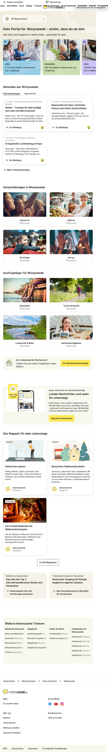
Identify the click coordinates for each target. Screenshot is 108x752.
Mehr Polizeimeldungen (16, 169)
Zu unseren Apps (10, 703)
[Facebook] (50, 704)
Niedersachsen (26, 681)
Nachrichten (30, 93)
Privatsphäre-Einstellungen (54, 748)
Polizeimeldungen (11, 93)
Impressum (33, 748)
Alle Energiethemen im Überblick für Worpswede (70, 592)
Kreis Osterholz (47, 681)
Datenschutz (17, 748)
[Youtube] (56, 704)
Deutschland (9, 681)
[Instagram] (62, 704)
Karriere (6, 717)
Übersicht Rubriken (12, 733)
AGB (5, 748)
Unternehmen (9, 723)
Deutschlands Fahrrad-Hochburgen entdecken (19, 592)
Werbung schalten (11, 727)
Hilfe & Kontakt (55, 717)
